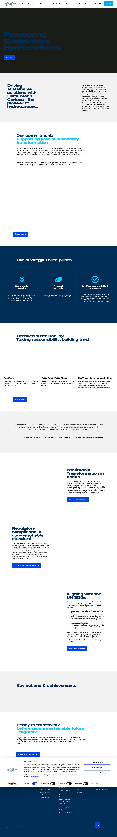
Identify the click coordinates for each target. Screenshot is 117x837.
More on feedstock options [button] (78, 500)
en (100, 4)
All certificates (20, 400)
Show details (96, 833)
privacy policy (35, 826)
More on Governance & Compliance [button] (26, 565)
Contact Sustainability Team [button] (28, 754)
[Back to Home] (10, 4)
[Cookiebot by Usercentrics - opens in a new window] (12, 833)
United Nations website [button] (77, 649)
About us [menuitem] (81, 774)
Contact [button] (108, 4)
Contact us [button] (9, 57)
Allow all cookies (97, 812)
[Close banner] (114, 810)
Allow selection (97, 817)
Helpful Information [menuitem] (63, 775)
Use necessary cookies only (97, 822)
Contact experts (20, 234)
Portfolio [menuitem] (44, 774)
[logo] (16, 775)
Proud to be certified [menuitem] (100, 775)
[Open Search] (95, 4)
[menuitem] (36, 3)
